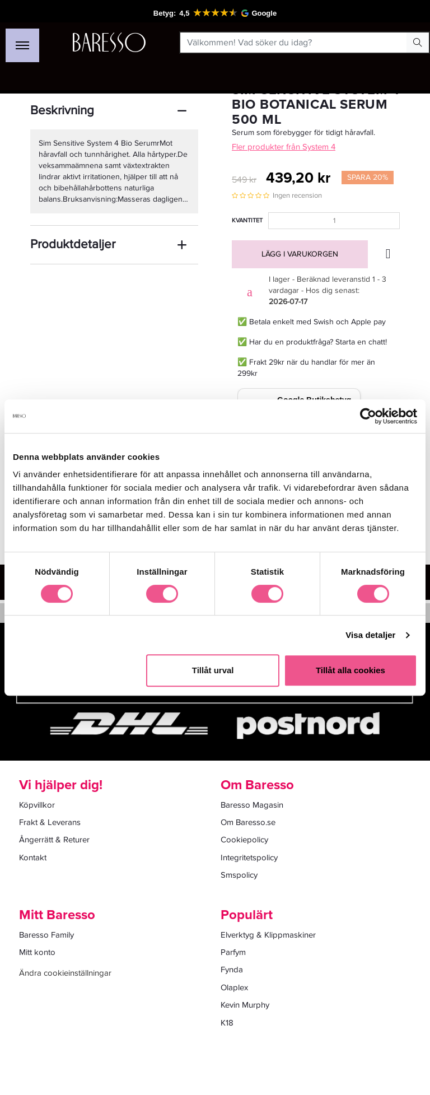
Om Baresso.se (248, 822)
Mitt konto (37, 952)
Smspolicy (239, 875)
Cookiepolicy (244, 840)
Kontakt (32, 857)
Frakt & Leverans (50, 822)
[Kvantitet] (334, 220)
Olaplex (234, 987)
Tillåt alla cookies (350, 670)
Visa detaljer (370, 635)
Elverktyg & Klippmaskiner (268, 935)
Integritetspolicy (249, 857)
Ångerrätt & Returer (54, 840)
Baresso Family (46, 935)
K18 (227, 1023)
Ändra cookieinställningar (65, 973)
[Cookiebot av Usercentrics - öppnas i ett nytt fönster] (368, 416)
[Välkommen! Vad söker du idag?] (293, 42)
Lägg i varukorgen (299, 254)
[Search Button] (417, 42)
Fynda (232, 969)
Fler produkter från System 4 (283, 147)
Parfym (233, 952)
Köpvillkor (37, 805)
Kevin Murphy (245, 1005)
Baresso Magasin (252, 805)
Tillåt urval (213, 670)
